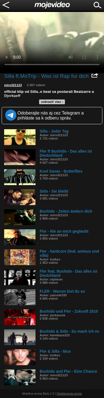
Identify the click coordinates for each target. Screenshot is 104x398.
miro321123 (13, 85)
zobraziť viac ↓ (52, 102)
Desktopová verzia (69, 393)
